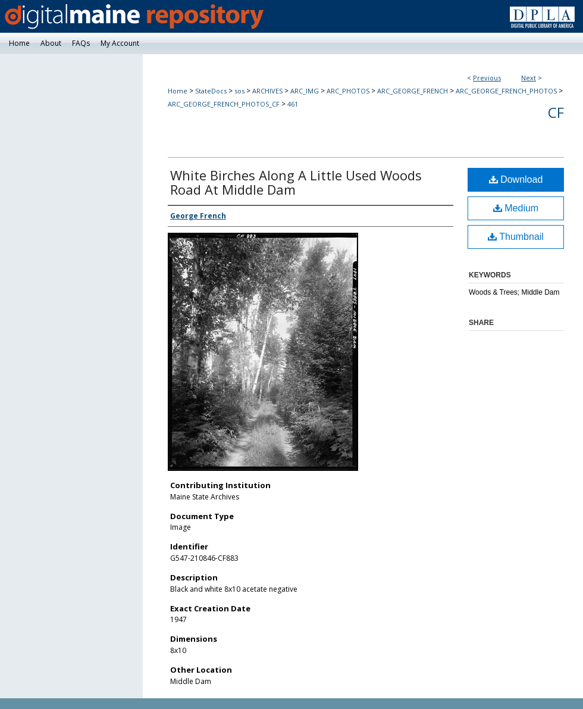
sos (239, 90)
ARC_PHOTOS (348, 90)
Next (528, 77)
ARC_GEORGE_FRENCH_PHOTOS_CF (224, 103)
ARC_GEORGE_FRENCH (412, 90)
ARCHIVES (267, 90)
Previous (487, 77)
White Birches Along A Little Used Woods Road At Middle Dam (296, 182)
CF (556, 112)
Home (177, 90)
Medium (515, 208)
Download (516, 179)
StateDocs (211, 90)
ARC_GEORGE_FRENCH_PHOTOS (506, 90)
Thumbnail (516, 237)
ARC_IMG (304, 90)
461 (292, 103)
